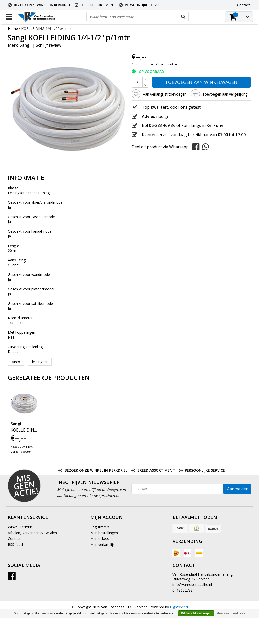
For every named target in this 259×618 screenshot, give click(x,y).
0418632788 (182, 590)
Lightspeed (179, 607)
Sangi (25, 45)
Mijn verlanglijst (103, 544)
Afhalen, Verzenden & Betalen (32, 532)
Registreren (99, 527)
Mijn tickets (99, 538)
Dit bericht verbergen (196, 613)
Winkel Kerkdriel (21, 527)
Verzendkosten (166, 64)
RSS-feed (15, 544)
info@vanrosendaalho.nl (192, 584)
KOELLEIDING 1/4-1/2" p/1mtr (46, 28)
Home (13, 28)
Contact (14, 538)
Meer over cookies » (230, 613)
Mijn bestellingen (104, 532)
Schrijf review (48, 45)
